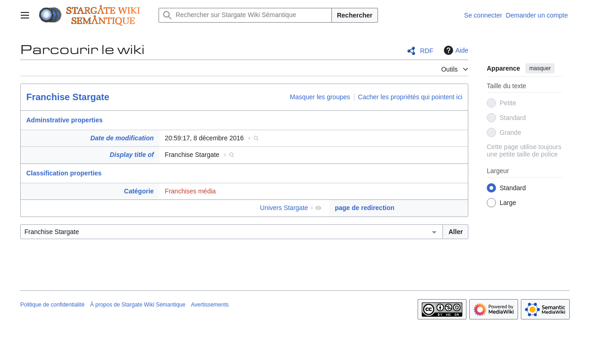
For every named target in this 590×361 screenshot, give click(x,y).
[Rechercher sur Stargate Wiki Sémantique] (245, 15)
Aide (455, 50)
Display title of (132, 154)
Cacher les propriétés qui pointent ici (410, 97)
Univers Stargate (284, 207)
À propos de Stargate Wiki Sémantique (137, 304)
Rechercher (354, 15)
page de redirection (364, 207)
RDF (426, 50)
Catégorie (139, 191)
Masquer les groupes (320, 97)
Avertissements (210, 304)
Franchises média (190, 191)
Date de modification (122, 138)
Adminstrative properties (64, 120)
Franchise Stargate (67, 97)
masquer (540, 68)
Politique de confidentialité (52, 304)
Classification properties (63, 173)
